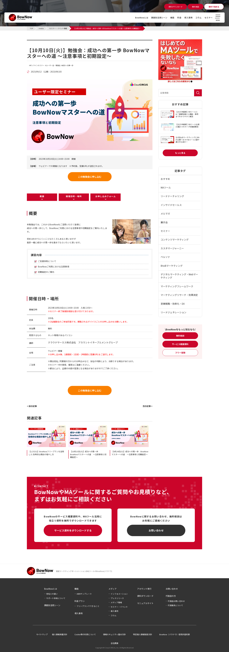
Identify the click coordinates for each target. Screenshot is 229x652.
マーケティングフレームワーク (177, 286)
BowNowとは (141, 17)
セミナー (208, 17)
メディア (113, 588)
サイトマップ (42, 634)
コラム (198, 17)
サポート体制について (55, 598)
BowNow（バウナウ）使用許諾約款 (174, 634)
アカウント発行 (144, 588)
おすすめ (165, 179)
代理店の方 (171, 595)
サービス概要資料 (180, 344)
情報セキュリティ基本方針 (114, 634)
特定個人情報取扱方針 (142, 634)
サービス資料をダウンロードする (73, 530)
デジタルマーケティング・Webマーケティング (179, 276)
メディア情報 (116, 602)
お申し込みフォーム (105, 196)
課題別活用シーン (159, 17)
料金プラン (79, 601)
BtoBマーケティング (172, 265)
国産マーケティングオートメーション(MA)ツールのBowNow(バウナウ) (84, 571)
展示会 (164, 222)
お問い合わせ (156, 530)
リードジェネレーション (173, 312)
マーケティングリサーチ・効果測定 (179, 295)
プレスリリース (117, 598)
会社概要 (114, 643)
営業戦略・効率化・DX (173, 303)
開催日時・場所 (74, 196)
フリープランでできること (88, 606)
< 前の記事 (32, 406)
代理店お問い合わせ (176, 601)
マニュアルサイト (145, 603)
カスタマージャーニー (172, 248)
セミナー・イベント (119, 606)
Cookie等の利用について (85, 634)
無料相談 (180, 335)
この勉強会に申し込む (89, 176)
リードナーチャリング (172, 196)
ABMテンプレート (84, 593)
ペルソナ (165, 257)
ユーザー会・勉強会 (53, 65)
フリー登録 (180, 352)
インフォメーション (119, 593)
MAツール (166, 187)
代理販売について (175, 605)
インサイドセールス (171, 205)
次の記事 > (147, 406)
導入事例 (188, 17)
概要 (42, 196)
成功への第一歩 (67, 65)
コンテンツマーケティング (175, 239)
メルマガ (165, 213)
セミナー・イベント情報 (45, 41)
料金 (179, 17)
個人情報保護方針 (59, 634)
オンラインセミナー (37, 65)
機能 (172, 17)
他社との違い (52, 593)
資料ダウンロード (145, 595)
